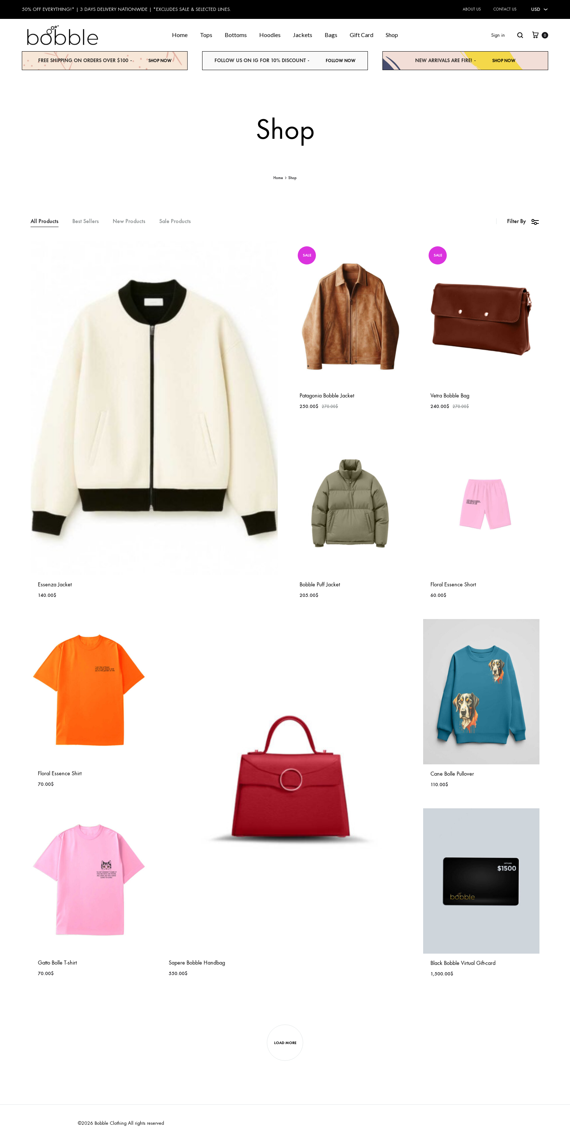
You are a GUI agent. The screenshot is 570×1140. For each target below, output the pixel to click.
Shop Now (160, 60)
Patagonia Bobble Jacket (327, 395)
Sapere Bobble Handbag (197, 962)
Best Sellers (85, 221)
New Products (129, 221)
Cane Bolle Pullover (452, 773)
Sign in (498, 35)
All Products (45, 221)
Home (180, 34)
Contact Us (505, 9)
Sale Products (175, 221)
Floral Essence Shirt (59, 773)
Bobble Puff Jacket (320, 584)
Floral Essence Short (453, 584)
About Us (472, 9)
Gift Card (361, 34)
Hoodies (270, 34)
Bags (331, 34)
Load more (285, 1042)
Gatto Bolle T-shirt (57, 962)
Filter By (523, 221)
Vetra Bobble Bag (449, 395)
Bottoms (236, 34)
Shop (392, 34)
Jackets (302, 34)
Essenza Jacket (55, 584)
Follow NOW (341, 60)
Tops (206, 34)
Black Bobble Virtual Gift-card (462, 962)
